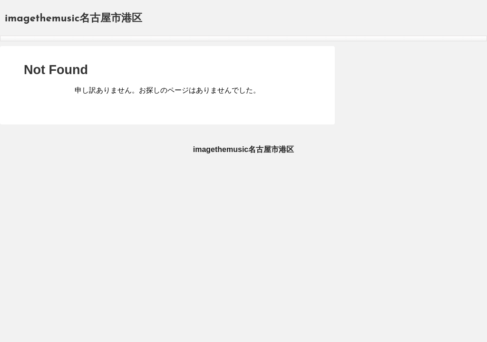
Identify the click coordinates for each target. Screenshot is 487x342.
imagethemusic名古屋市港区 (73, 18)
